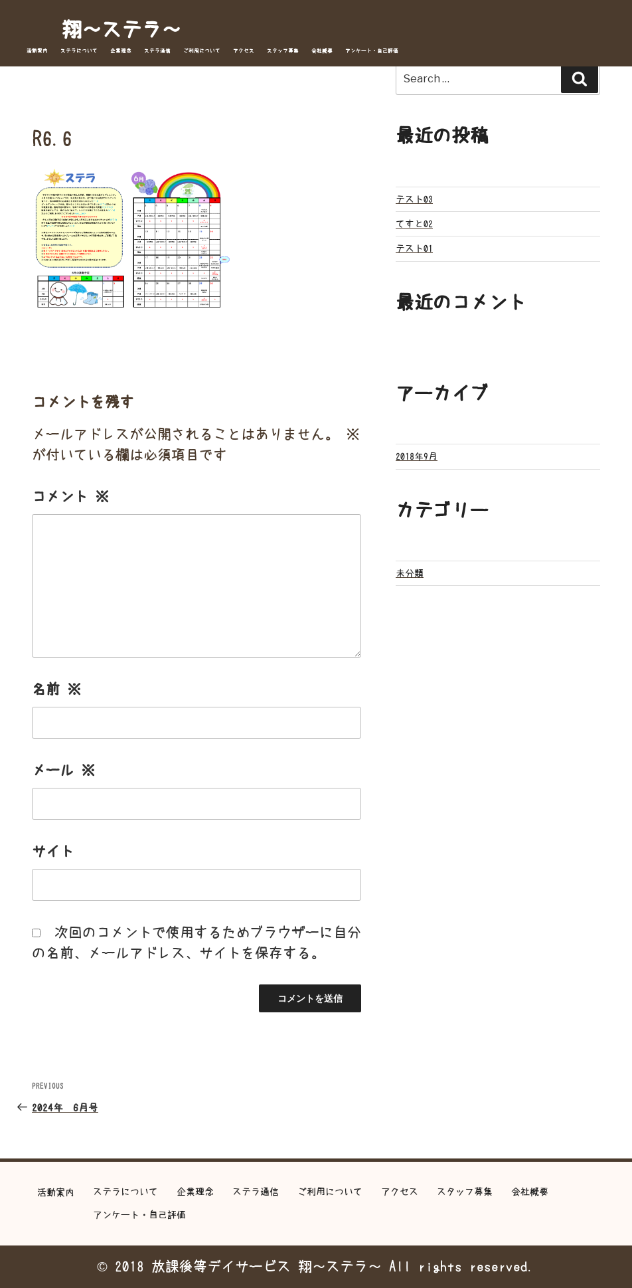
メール (63, 770)
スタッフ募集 (283, 50)
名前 (56, 689)
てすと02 (414, 224)
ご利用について (201, 50)
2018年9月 (416, 456)
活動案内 (37, 50)
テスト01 (414, 248)
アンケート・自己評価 (371, 50)
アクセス (243, 50)
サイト (53, 851)
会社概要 (322, 50)
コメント (70, 497)
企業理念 (120, 50)
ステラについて (79, 50)
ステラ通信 (157, 50)
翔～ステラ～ (121, 29)
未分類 (410, 573)
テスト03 (414, 199)
